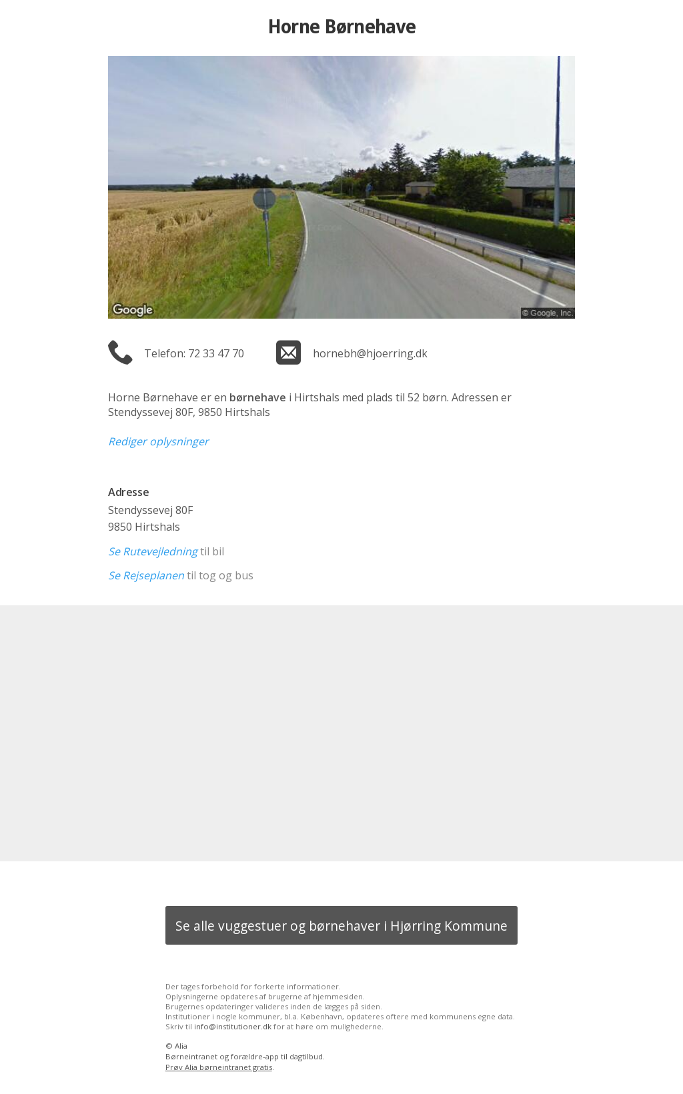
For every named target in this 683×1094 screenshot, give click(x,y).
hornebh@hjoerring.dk (370, 353)
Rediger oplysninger (158, 441)
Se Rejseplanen (146, 575)
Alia (181, 1046)
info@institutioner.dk (232, 1026)
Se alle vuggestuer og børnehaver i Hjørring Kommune (341, 926)
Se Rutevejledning (152, 551)
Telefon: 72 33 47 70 (194, 353)
